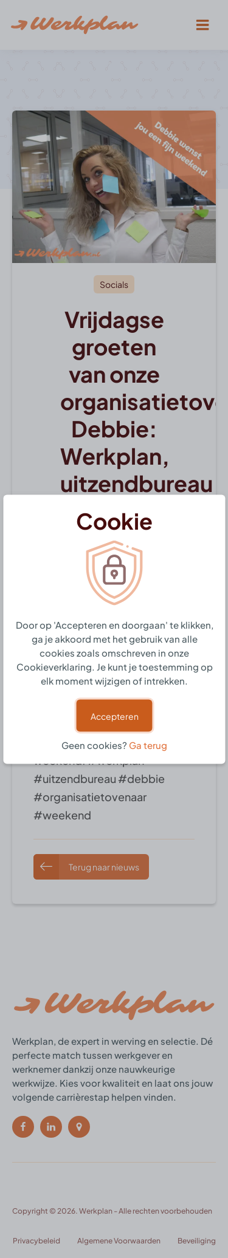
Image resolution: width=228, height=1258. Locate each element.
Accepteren (114, 715)
